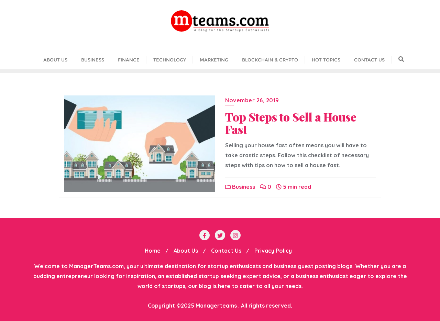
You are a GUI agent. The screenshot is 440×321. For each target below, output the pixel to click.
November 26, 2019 (252, 100)
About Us (186, 250)
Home (153, 250)
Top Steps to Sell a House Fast (290, 123)
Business (240, 186)
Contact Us (226, 250)
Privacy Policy (273, 250)
